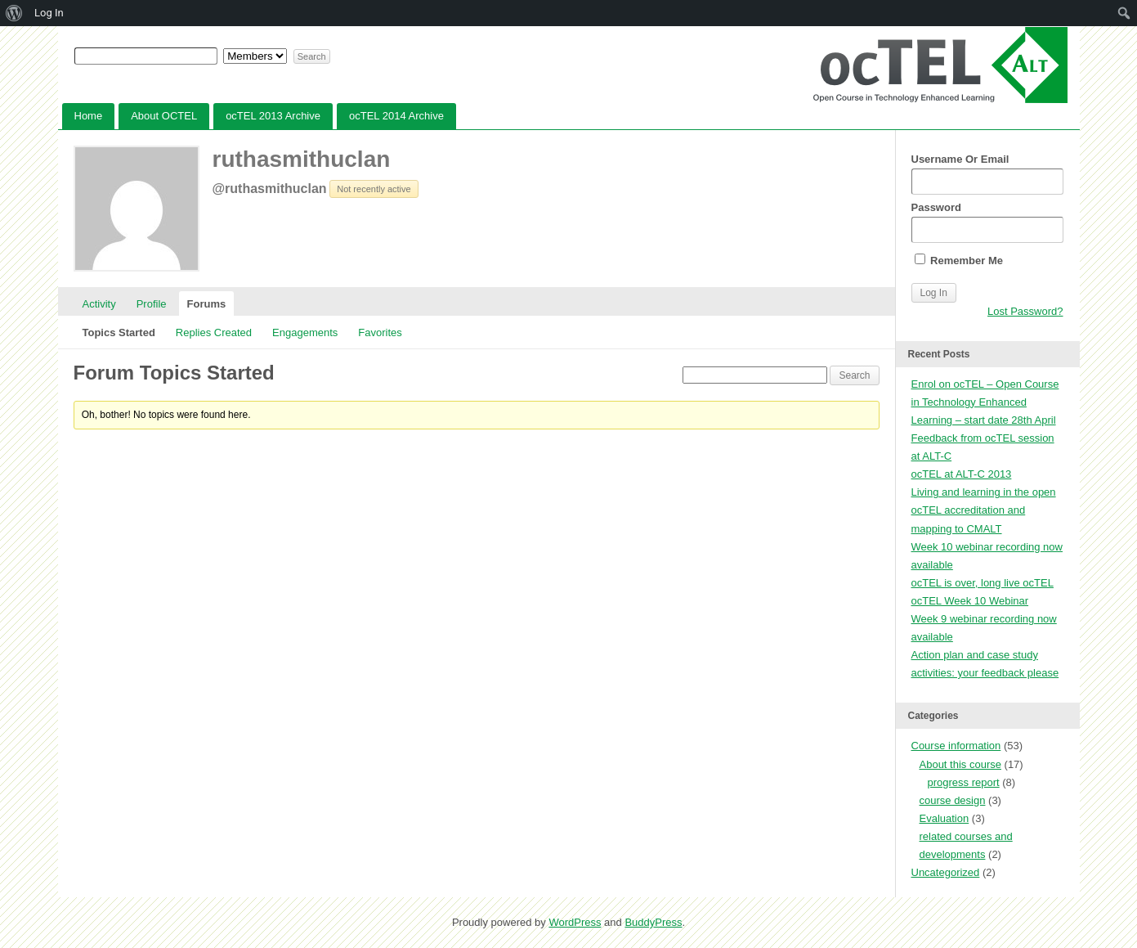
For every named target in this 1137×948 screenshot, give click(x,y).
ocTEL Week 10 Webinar (970, 601)
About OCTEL (164, 116)
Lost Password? (1025, 311)
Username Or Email (987, 174)
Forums (206, 304)
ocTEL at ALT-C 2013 (961, 474)
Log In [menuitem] (49, 13)
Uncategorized (945, 872)
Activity (99, 304)
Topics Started (119, 332)
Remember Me (959, 260)
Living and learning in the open (983, 492)
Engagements (305, 332)
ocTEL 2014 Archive (396, 116)
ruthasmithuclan (302, 159)
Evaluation (944, 818)
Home (88, 116)
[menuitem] (14, 13)
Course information (956, 745)
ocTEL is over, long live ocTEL (982, 583)
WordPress (574, 922)
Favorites (379, 332)
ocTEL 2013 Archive (273, 116)
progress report (964, 782)
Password (987, 222)
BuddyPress (653, 922)
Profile (152, 304)
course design (953, 800)
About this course (960, 764)
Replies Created (214, 332)
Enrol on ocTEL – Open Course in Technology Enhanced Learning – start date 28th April (985, 402)
